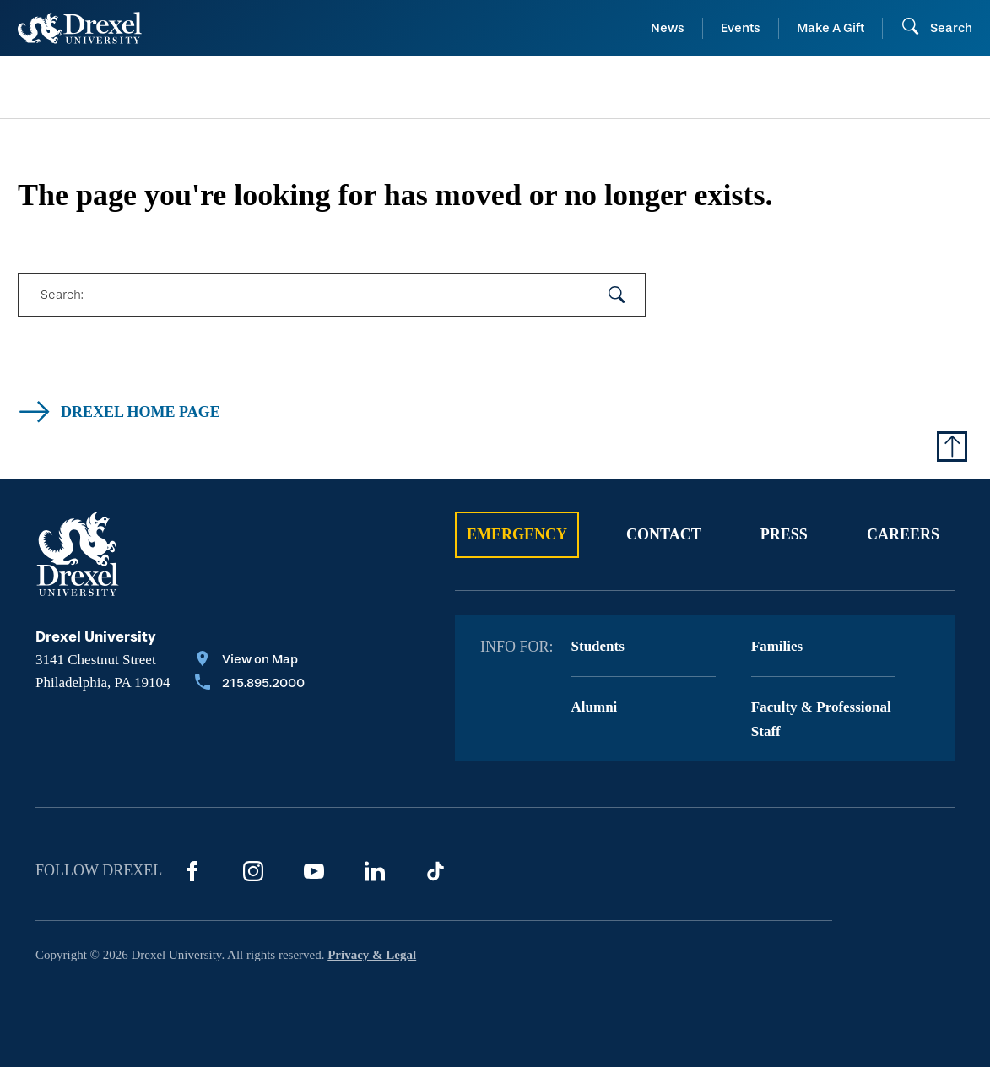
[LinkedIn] (375, 871)
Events (740, 27)
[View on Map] (250, 661)
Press (784, 534)
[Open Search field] (936, 28)
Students (598, 646)
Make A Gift (830, 27)
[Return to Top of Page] (952, 446)
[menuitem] (128, 87)
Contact (663, 534)
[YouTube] (314, 871)
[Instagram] (253, 871)
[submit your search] (617, 295)
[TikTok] (435, 871)
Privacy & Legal (371, 954)
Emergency (517, 534)
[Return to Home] (80, 28)
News (667, 27)
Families (777, 646)
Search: (62, 294)
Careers (903, 534)
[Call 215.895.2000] (250, 684)
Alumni (594, 707)
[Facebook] (192, 871)
